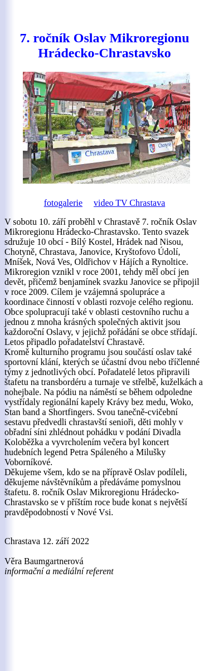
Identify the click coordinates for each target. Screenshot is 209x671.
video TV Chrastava (129, 203)
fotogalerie (63, 203)
